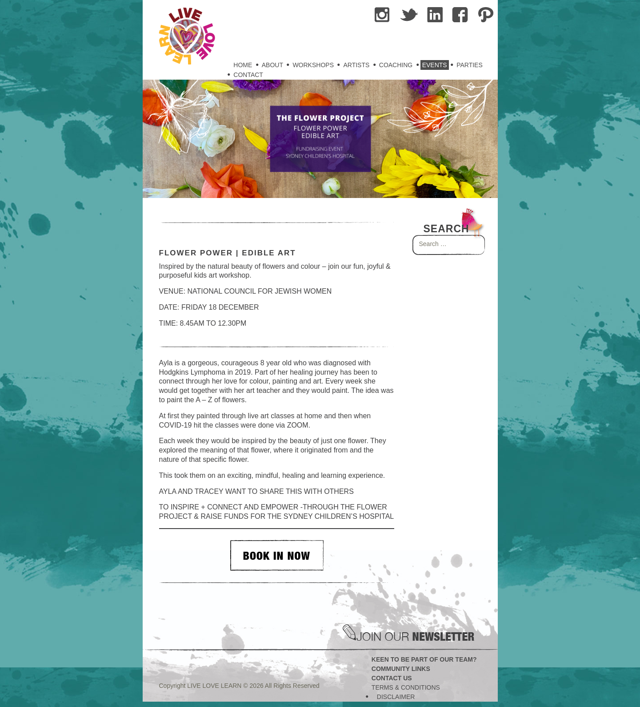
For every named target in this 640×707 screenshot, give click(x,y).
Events (434, 65)
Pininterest (487, 15)
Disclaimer (396, 696)
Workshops (313, 65)
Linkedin (435, 15)
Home (242, 65)
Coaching (395, 65)
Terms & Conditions (406, 687)
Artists (356, 65)
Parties (469, 65)
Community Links (401, 668)
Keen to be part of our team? (424, 659)
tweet (409, 15)
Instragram (383, 15)
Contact (248, 74)
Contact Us (392, 678)
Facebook (461, 15)
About (272, 65)
